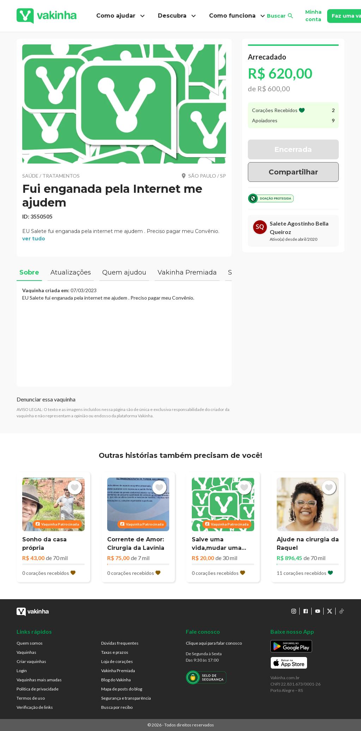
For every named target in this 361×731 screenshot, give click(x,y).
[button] (124, 104)
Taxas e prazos (114, 652)
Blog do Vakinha (116, 679)
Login (22, 670)
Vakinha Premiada (118, 670)
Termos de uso (31, 698)
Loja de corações (117, 661)
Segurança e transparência (126, 698)
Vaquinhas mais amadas (39, 679)
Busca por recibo (117, 707)
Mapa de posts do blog (121, 689)
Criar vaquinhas (31, 661)
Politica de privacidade (38, 689)
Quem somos (30, 643)
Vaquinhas (26, 652)
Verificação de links (35, 707)
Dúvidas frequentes (120, 643)
